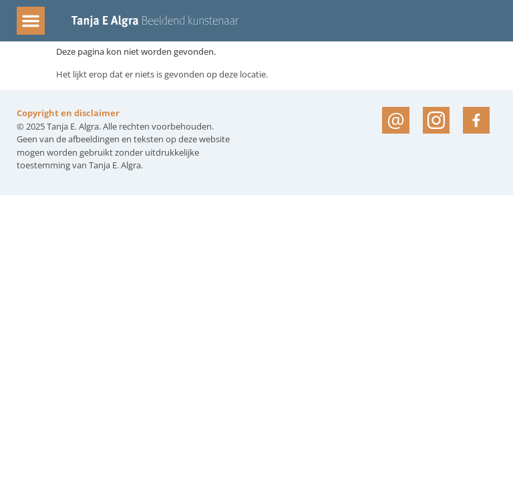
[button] (31, 21)
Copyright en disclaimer (68, 113)
